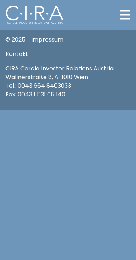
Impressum (47, 39)
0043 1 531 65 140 (41, 94)
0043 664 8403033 (44, 86)
